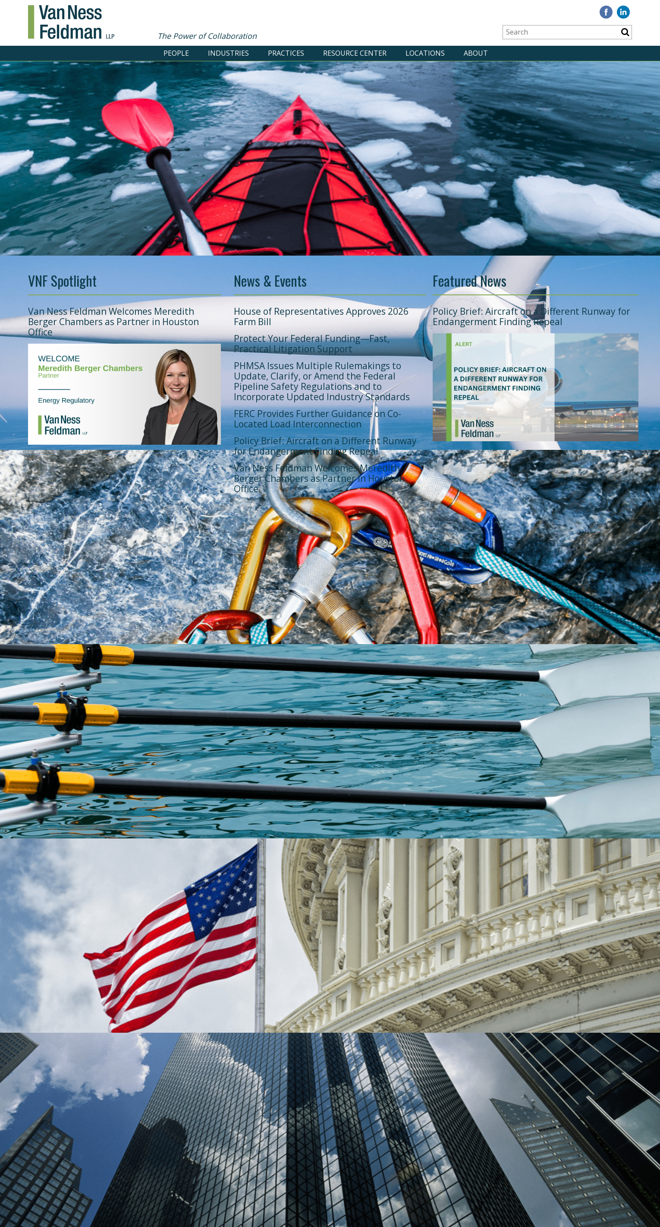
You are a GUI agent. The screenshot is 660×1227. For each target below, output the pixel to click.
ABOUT (476, 53)
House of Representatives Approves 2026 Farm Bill (321, 316)
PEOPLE (176, 53)
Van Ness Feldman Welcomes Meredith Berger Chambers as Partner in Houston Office (113, 321)
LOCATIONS (425, 53)
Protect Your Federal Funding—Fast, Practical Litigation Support (312, 343)
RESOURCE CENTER (355, 53)
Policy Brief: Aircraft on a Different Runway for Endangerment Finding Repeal (325, 446)
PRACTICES (286, 53)
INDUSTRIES (228, 53)
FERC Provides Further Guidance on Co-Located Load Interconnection (317, 419)
